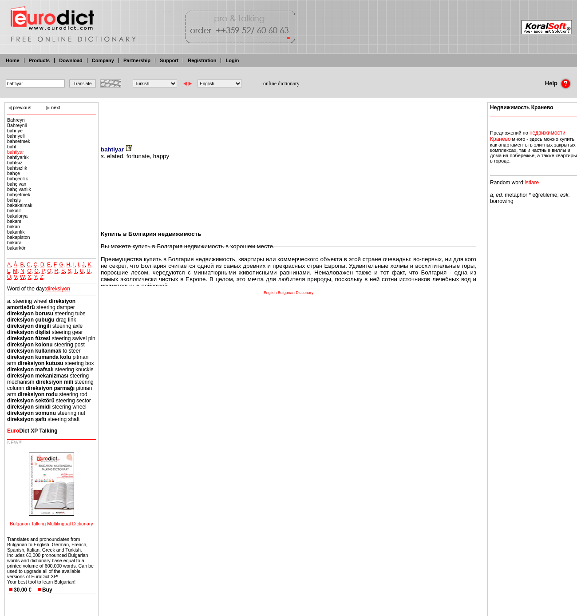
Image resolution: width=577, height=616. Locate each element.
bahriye (15, 130)
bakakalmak (19, 205)
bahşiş (14, 200)
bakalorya (17, 216)
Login (232, 60)
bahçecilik (17, 178)
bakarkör (16, 247)
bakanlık (16, 231)
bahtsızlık (17, 168)
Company (103, 60)
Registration (202, 60)
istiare (532, 182)
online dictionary (281, 83)
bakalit (14, 210)
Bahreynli (17, 125)
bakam (14, 221)
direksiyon (58, 289)
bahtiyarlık (18, 157)
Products (39, 60)
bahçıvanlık (19, 189)
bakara (14, 242)
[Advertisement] (288, 117)
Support (169, 60)
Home (13, 60)
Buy (47, 590)
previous (22, 107)
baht (11, 146)
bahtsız (14, 162)
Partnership (136, 60)
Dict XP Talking (32, 431)
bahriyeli (16, 136)
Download (71, 60)
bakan (13, 226)
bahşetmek (18, 194)
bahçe (13, 173)
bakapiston (18, 237)
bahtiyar (15, 152)
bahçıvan (16, 184)
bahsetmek (18, 141)
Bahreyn (16, 120)
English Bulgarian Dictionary (289, 292)
